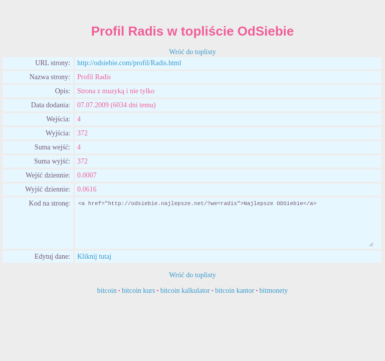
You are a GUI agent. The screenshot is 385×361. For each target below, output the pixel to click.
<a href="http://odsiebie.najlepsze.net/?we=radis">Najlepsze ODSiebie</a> (225, 223)
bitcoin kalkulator (185, 290)
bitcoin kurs (138, 290)
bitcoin (107, 290)
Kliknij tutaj (94, 256)
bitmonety (273, 290)
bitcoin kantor (234, 290)
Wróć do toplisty (192, 52)
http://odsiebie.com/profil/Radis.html (129, 63)
